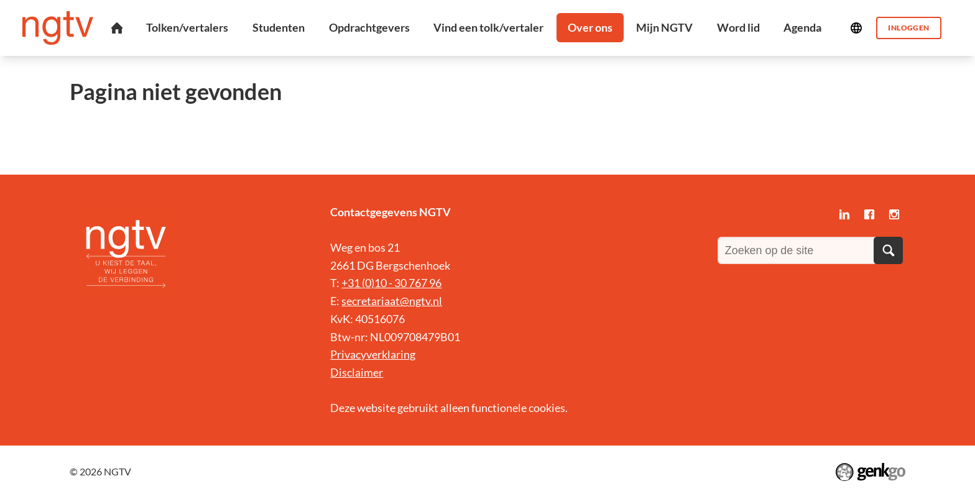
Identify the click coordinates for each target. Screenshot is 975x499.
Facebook (869, 214)
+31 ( (353, 283)
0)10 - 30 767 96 (403, 283)
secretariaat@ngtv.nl (391, 301)
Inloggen (908, 27)
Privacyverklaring (372, 354)
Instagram (894, 214)
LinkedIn (844, 214)
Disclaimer (356, 372)
